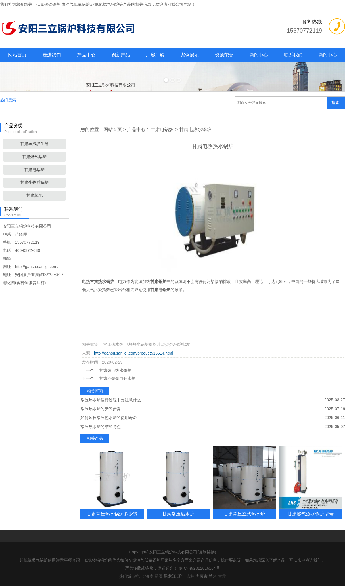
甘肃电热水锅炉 (195, 129)
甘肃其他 (34, 195)
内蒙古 (201, 576)
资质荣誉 (224, 54)
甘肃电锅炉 (34, 169)
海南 (149, 576)
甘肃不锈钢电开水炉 (116, 378)
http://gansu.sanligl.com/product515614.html (133, 353)
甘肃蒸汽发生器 (34, 143)
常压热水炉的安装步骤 (100, 408)
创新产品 (121, 54)
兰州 (213, 576)
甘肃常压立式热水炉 (244, 513)
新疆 (159, 576)
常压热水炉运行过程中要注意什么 (110, 399)
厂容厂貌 (155, 54)
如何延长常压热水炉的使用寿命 (108, 417)
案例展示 (190, 54)
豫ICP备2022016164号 (199, 568)
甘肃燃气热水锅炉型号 (311, 513)
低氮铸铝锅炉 (48, 4)
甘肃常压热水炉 (178, 513)
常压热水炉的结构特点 (100, 426)
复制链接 (207, 552)
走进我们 (52, 54)
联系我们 (293, 54)
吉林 (190, 576)
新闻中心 (259, 54)
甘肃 (222, 576)
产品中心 (86, 54)
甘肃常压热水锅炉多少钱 (112, 513)
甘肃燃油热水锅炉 (114, 370)
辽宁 (181, 576)
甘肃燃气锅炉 (34, 156)
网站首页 (17, 54)
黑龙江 (170, 576)
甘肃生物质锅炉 (34, 182)
